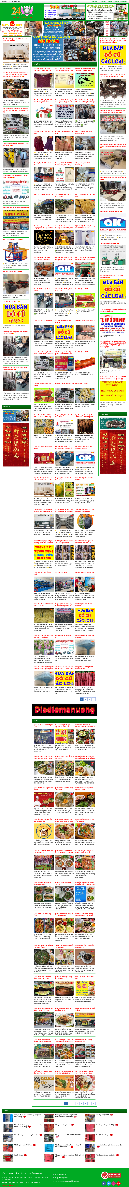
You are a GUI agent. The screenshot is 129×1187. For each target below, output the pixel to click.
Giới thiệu (102, 1)
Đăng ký (116, 1)
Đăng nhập (124, 1)
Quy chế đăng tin (61, 1174)
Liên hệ (109, 1)
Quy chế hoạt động (61, 1178)
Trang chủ (94, 1)
